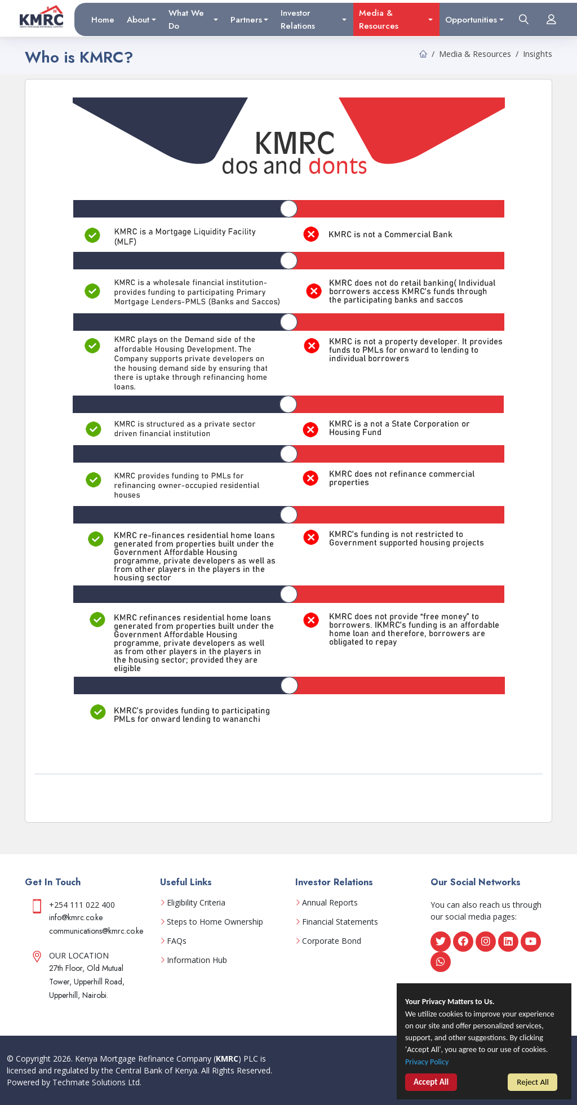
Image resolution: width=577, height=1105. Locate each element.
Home (102, 19)
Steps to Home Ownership (215, 922)
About (138, 19)
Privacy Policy (428, 1063)
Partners (246, 19)
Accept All (431, 1084)
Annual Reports (330, 903)
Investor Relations (298, 19)
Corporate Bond (331, 941)
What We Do (186, 19)
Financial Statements (340, 922)
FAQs (177, 941)
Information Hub (197, 960)
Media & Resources (378, 19)
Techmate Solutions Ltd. (96, 1082)
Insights (537, 53)
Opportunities (471, 19)
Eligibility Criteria (196, 903)
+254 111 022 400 (82, 904)
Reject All (533, 1083)
